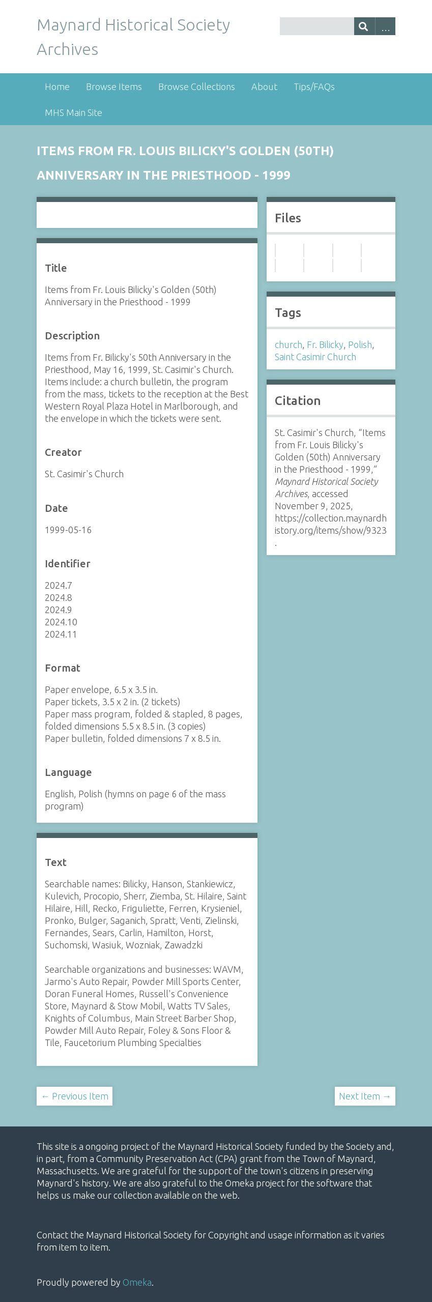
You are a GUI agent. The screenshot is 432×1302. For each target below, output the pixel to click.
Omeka (137, 1282)
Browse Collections (196, 86)
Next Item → (365, 1096)
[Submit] (364, 26)
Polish (360, 344)
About (264, 86)
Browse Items (114, 86)
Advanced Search (385, 26)
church (288, 344)
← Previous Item (74, 1096)
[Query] (337, 26)
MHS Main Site (73, 112)
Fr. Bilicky (325, 344)
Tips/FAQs (314, 86)
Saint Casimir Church (315, 357)
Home (57, 86)
